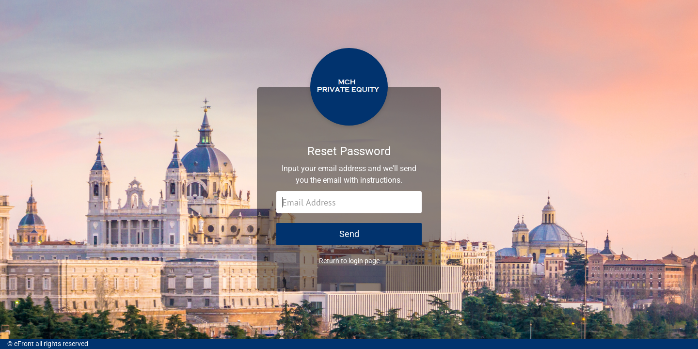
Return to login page (349, 261)
